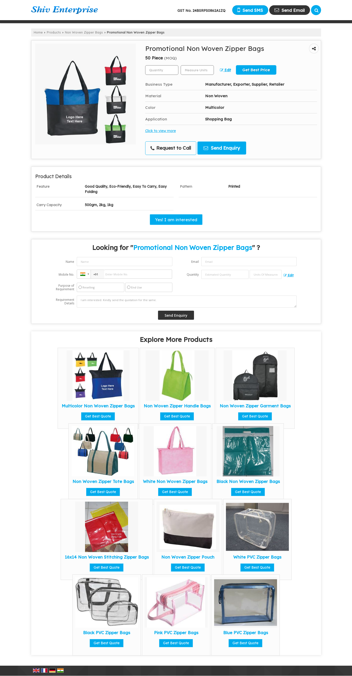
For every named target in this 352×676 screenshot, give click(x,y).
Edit (225, 70)
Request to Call (170, 148)
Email (195, 262)
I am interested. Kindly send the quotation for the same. (187, 302)
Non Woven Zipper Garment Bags (255, 405)
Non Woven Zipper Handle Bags (177, 405)
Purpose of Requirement (65, 287)
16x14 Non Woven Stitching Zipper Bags (107, 557)
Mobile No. (66, 274)
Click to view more (160, 130)
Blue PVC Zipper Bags (245, 632)
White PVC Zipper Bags (257, 557)
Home (38, 32)
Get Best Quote (98, 416)
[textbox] (197, 70)
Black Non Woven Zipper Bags (248, 481)
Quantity (193, 274)
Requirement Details (65, 301)
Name (70, 262)
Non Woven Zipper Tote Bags (103, 481)
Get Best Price (256, 70)
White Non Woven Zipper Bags (175, 481)
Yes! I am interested (176, 219)
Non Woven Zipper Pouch (187, 557)
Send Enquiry (222, 148)
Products (54, 32)
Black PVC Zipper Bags (106, 632)
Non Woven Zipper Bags (84, 32)
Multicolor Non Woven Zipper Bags (98, 405)
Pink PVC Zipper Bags (176, 632)
